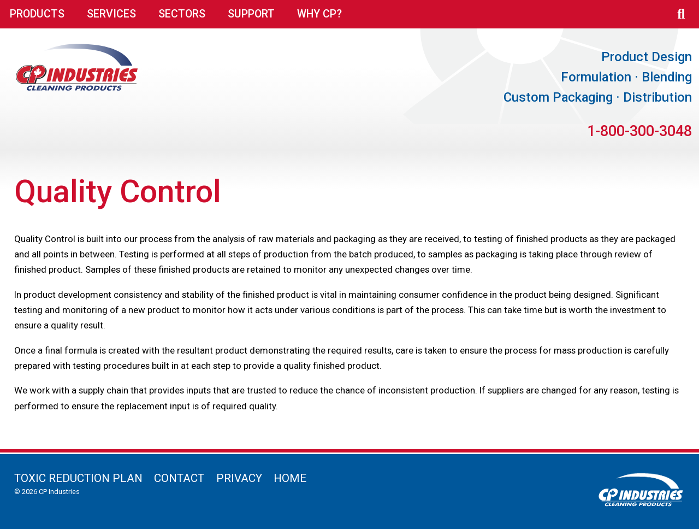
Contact (179, 478)
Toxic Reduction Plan (78, 478)
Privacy (239, 478)
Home (290, 478)
